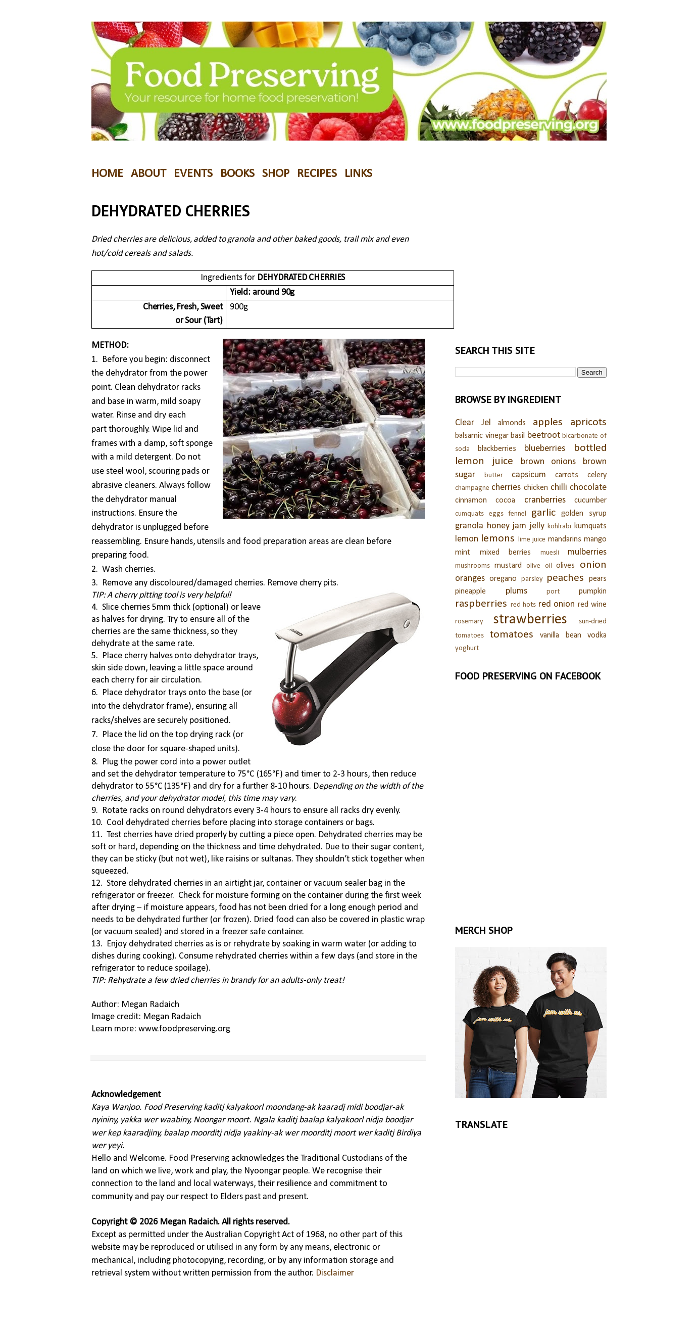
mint (462, 553)
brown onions (548, 462)
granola (469, 526)
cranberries (545, 500)
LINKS (358, 174)
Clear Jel (473, 423)
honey (498, 526)
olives (565, 566)
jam (519, 526)
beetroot (543, 435)
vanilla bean (560, 635)
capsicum (529, 475)
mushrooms (472, 566)
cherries (506, 487)
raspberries (481, 604)
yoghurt (467, 648)
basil (518, 436)
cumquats (469, 514)
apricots (588, 422)
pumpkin (593, 591)
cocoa (505, 500)
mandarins (564, 539)
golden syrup (584, 514)
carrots (566, 475)
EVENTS (193, 174)
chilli (559, 487)
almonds (512, 423)
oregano (503, 579)
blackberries (497, 449)
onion (593, 565)
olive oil (539, 566)
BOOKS (237, 174)
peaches (565, 578)
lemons (498, 538)
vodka (597, 635)
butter (493, 475)
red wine (592, 605)
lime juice (531, 539)
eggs (496, 514)
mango (595, 539)
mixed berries (505, 553)
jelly (537, 526)
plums (516, 591)
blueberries (544, 448)
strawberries (530, 619)
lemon (466, 539)
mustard (508, 566)
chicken (536, 488)
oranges (470, 578)
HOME (107, 174)
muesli (549, 553)
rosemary (469, 621)
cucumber (590, 500)
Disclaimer (335, 1273)
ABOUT (148, 174)
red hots (523, 605)
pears (598, 579)
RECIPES (317, 174)
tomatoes (511, 634)
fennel (517, 514)
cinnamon (471, 500)
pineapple (470, 591)
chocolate (588, 487)
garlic (543, 513)
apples (548, 422)
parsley (532, 579)
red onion (556, 604)
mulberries (587, 552)
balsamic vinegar (482, 436)
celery (597, 475)
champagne (472, 488)
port (553, 592)
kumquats (590, 526)
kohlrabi (559, 526)
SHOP (275, 174)
